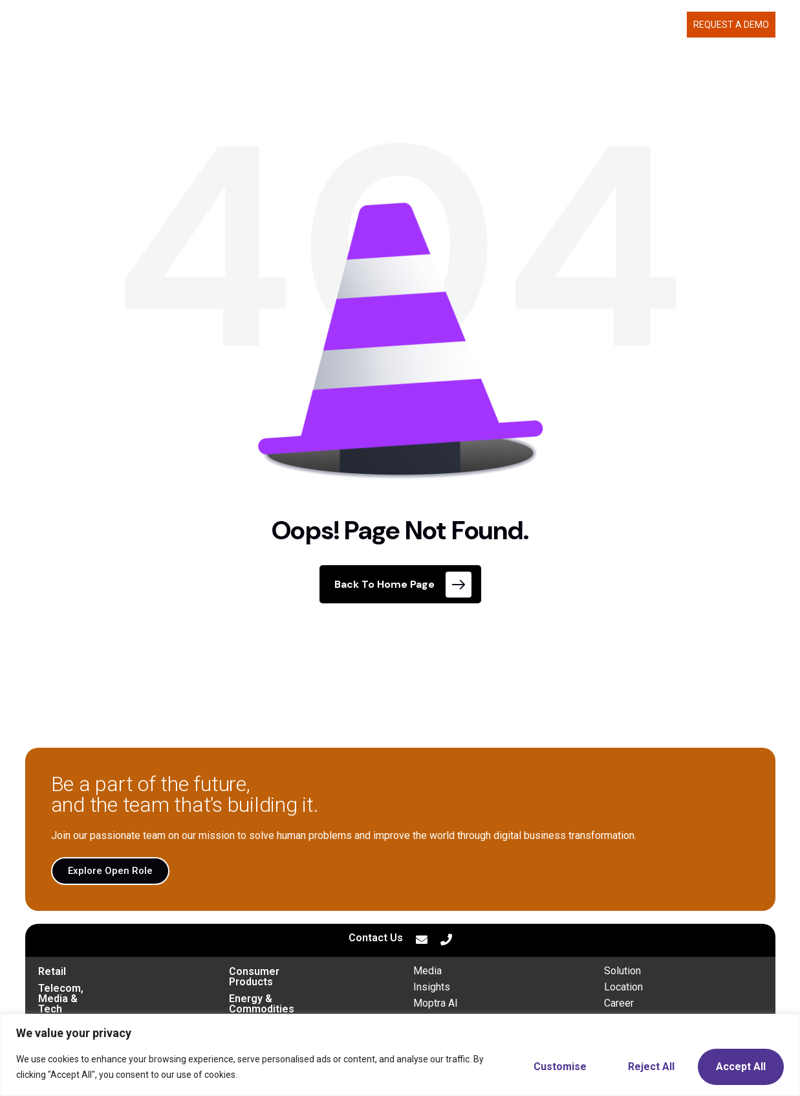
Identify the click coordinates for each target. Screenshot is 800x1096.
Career (619, 1003)
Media (427, 971)
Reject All (651, 1066)
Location (623, 987)
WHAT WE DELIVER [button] (477, 25)
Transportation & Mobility (99, 1005)
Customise (560, 1066)
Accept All (741, 1066)
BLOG (669, 24)
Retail (52, 971)
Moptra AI (435, 1003)
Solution (622, 971)
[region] (400, 1055)
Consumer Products (277, 971)
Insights (431, 987)
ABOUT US (563, 25)
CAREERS (625, 24)
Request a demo (731, 24)
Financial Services (273, 1005)
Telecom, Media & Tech (95, 988)
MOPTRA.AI (395, 24)
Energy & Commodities (284, 988)
